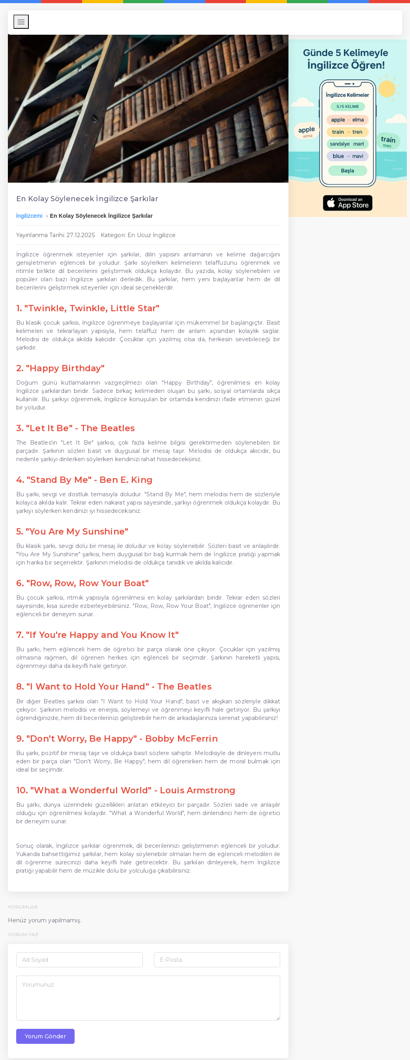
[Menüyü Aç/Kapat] (24, 22)
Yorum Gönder (48, 1027)
